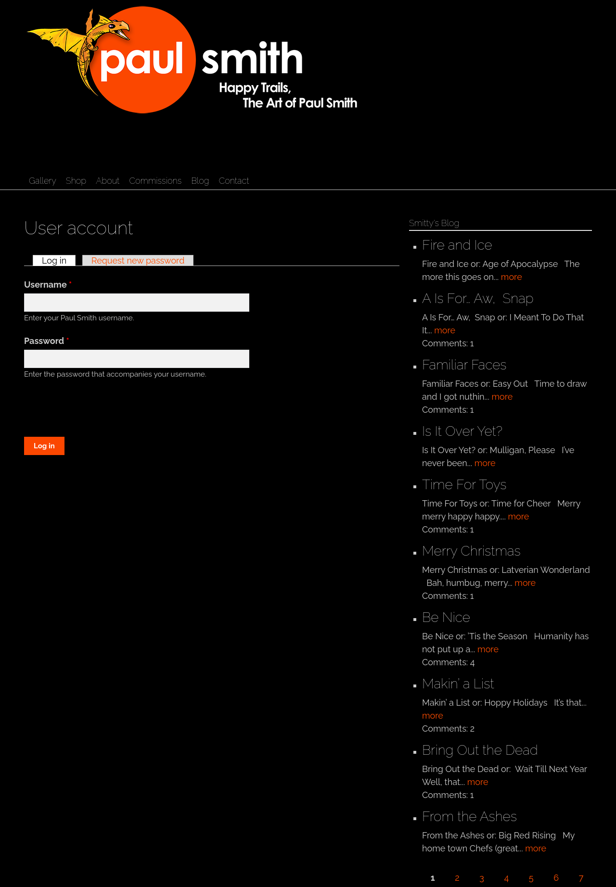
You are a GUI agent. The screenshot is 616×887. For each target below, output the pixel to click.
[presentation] (97, 409)
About (107, 181)
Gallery (42, 181)
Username (48, 284)
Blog (200, 181)
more (511, 277)
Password (46, 341)
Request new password (138, 260)
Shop (76, 181)
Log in (59, 260)
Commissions (155, 181)
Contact (234, 181)
